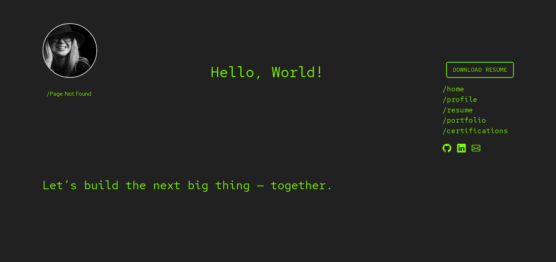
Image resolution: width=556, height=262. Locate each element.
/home (453, 89)
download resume (480, 70)
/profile (460, 99)
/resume (458, 110)
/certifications (475, 130)
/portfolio (464, 120)
